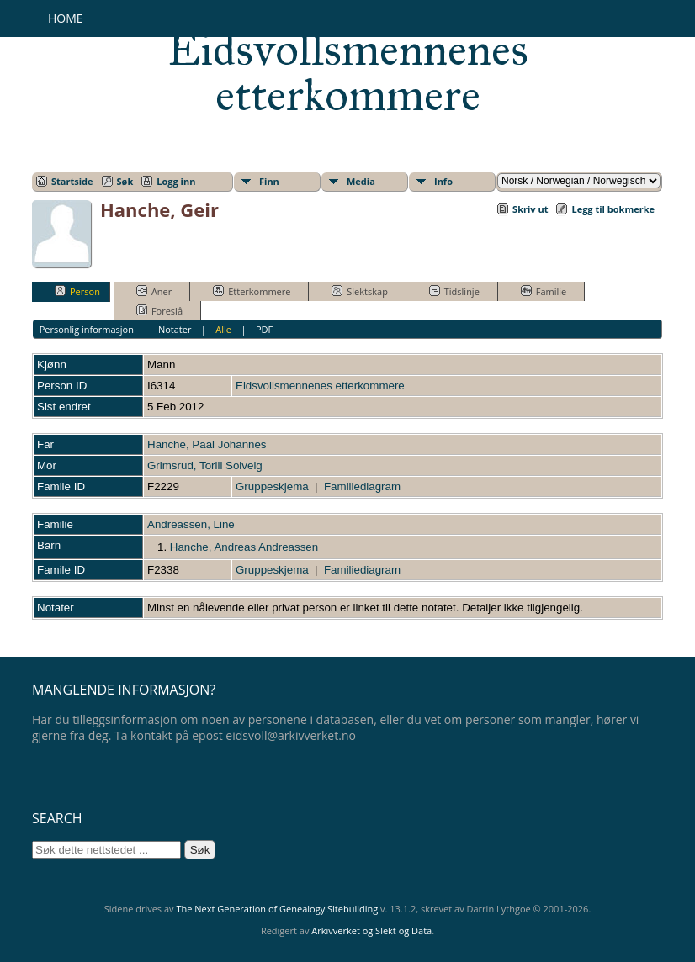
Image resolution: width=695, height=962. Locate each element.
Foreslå (159, 310)
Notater (175, 329)
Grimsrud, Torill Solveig (205, 465)
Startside (72, 181)
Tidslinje (454, 291)
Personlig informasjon (87, 329)
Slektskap (360, 291)
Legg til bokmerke (613, 209)
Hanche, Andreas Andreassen (244, 547)
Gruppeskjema (272, 486)
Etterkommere (251, 291)
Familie (543, 291)
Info (443, 181)
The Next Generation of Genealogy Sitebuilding (277, 908)
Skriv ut (530, 209)
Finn (269, 181)
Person (77, 291)
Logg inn (176, 181)
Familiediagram (362, 486)
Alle (223, 329)
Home (65, 18)
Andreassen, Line (191, 524)
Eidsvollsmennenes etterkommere (347, 72)
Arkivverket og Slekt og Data (371, 930)
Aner (154, 291)
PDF (264, 329)
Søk (125, 181)
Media (361, 181)
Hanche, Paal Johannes (207, 444)
